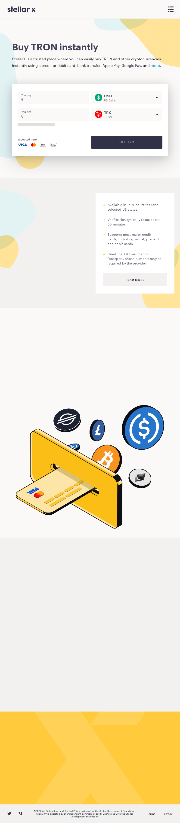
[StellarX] (21, 9)
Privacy (168, 813)
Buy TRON (27, 390)
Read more (135, 279)
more (155, 65)
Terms (151, 813)
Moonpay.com (28, 242)
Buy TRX (127, 142)
